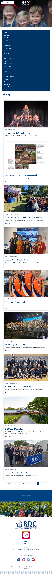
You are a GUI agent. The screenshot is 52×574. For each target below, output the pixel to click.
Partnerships (7, 74)
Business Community (9, 77)
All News (6, 33)
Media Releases (8, 38)
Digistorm (27, 568)
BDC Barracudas (8, 64)
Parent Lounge (38, 566)
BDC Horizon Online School (11, 87)
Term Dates (19, 566)
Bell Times (31, 566)
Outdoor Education (8, 84)
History (5, 82)
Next (24, 483)
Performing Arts (8, 56)
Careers (6, 79)
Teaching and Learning (9, 66)
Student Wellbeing (8, 48)
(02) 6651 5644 (26, 544)
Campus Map (25, 566)
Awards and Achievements (10, 43)
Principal (6, 40)
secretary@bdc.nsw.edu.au (26, 555)
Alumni (5, 71)
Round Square (7, 69)
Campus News (7, 46)
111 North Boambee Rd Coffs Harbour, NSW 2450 (26, 549)
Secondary (6, 53)
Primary (6, 51)
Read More (7, 139)
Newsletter (6, 35)
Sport (5, 61)
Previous (10, 483)
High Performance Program (11, 58)
